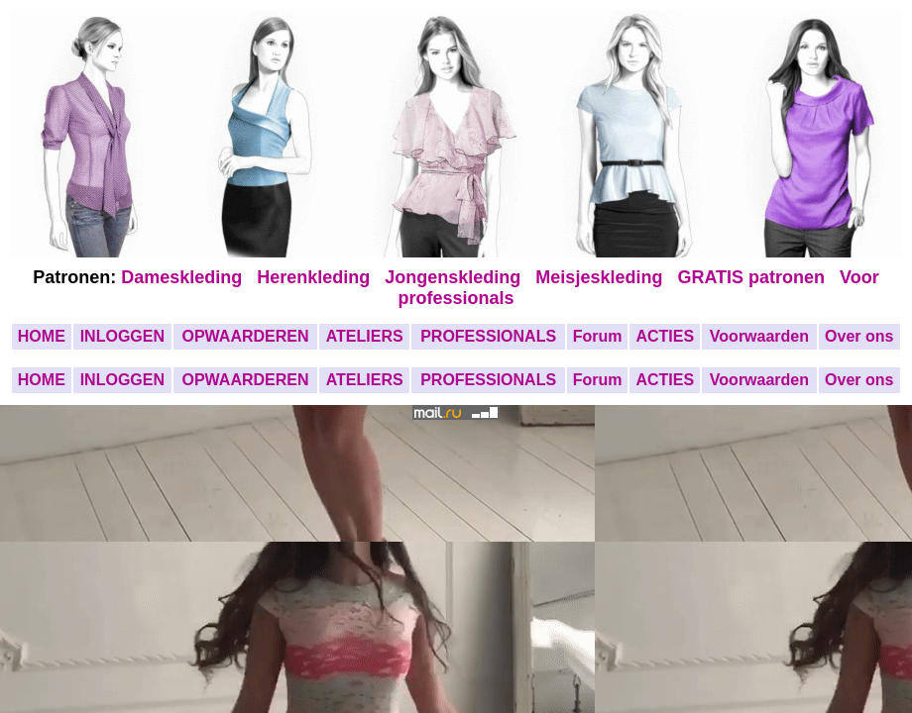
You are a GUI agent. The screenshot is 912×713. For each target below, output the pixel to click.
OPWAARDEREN (244, 336)
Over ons (859, 336)
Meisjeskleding (601, 277)
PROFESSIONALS (488, 336)
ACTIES (664, 336)
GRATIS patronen (756, 277)
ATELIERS (364, 336)
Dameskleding (186, 277)
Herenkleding (316, 277)
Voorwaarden (759, 336)
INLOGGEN (122, 336)
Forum (598, 336)
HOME (41, 336)
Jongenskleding (455, 277)
